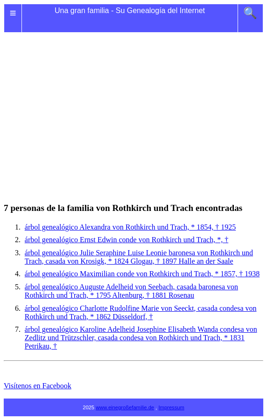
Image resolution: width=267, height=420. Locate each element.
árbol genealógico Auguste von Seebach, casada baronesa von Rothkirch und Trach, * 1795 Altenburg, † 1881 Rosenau (131, 291)
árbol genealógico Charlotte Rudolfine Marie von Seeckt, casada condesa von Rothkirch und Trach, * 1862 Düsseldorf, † (141, 312)
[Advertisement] (133, 106)
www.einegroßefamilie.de (125, 407)
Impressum (171, 407)
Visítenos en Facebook (37, 386)
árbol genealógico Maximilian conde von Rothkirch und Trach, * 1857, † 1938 (142, 274)
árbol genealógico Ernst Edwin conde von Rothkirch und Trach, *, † (126, 240)
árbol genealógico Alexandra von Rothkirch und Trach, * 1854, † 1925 (130, 227)
